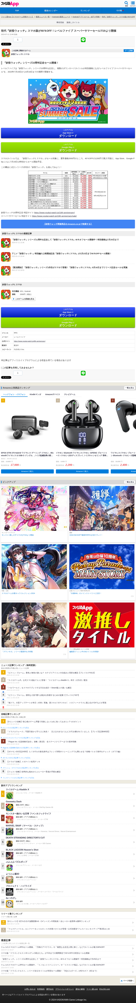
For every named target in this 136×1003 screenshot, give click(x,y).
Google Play (68, 147)
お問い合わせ (30, 989)
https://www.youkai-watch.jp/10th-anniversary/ (54, 212)
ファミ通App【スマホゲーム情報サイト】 (17, 17)
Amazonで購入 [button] (27, 471)
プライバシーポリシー (64, 989)
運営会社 (50, 989)
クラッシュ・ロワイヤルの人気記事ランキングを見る (21, 768)
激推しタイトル (73, 22)
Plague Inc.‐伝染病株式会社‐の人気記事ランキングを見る (21, 748)
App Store (68, 133)
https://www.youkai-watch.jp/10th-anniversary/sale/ (54, 216)
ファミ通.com (92, 989)
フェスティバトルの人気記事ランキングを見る (18, 778)
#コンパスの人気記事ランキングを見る (16, 728)
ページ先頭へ (128, 981)
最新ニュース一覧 (43, 17)
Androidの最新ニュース (61, 17)
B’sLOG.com (104, 989)
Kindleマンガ (35, 394)
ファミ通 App (10, 4)
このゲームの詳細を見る (24, 299)
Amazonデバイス (52, 394)
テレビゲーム (69, 394)
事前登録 (60, 22)
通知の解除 (80, 989)
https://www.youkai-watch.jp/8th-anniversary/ (29, 341)
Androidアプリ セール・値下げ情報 (86, 17)
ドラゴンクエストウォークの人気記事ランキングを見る (21, 738)
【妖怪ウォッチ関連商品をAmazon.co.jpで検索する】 (68, 224)
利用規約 (41, 989)
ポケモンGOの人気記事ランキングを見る (16, 758)
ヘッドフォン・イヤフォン (14, 394)
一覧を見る (129, 388)
